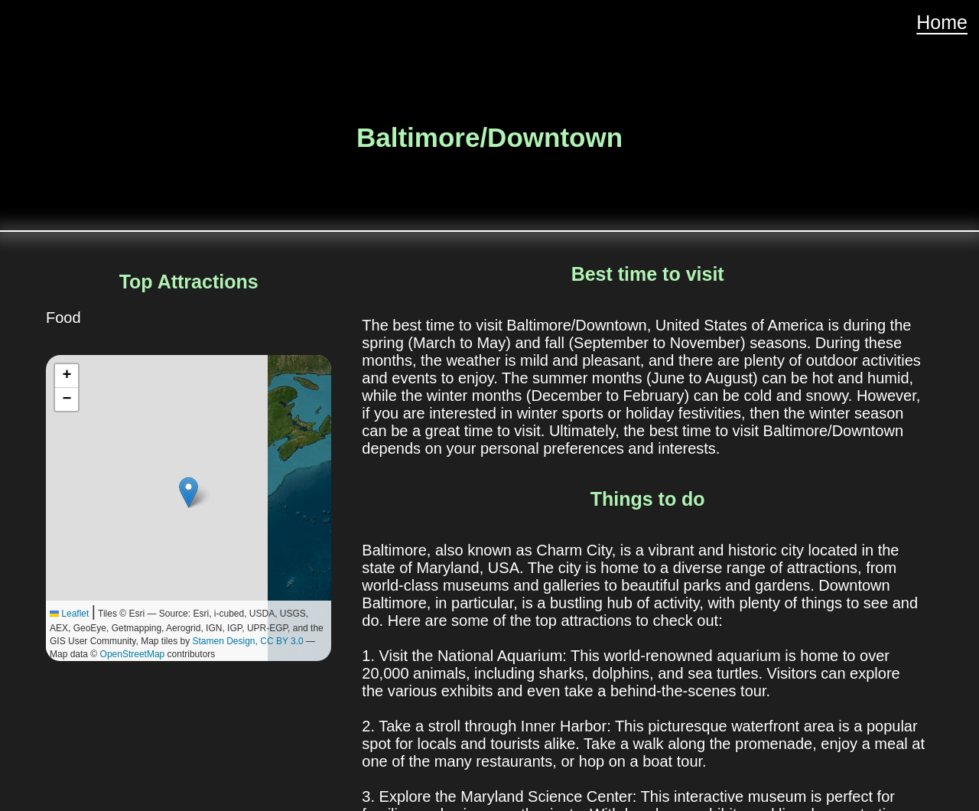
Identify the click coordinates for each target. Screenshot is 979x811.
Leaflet (69, 613)
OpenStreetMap (132, 654)
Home (942, 22)
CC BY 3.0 (281, 641)
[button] (188, 492)
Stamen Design (224, 641)
